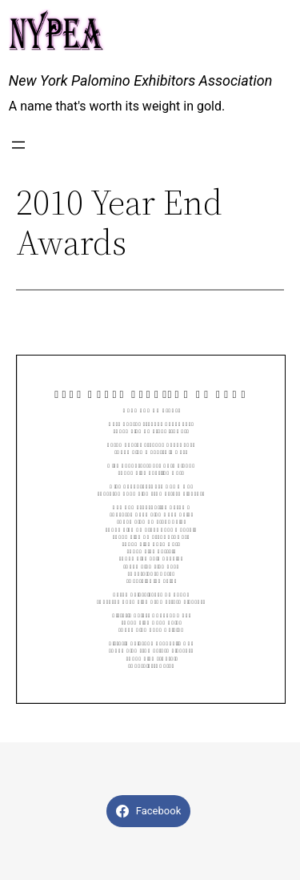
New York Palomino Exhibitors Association (141, 80)
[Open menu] (18, 145)
